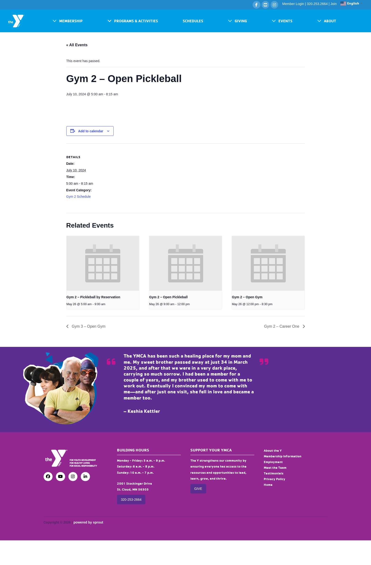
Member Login (293, 4)
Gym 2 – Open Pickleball (168, 297)
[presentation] (103, 263)
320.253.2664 (317, 4)
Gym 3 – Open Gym (88, 326)
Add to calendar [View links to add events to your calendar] (90, 131)
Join (334, 4)
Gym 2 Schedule (78, 196)
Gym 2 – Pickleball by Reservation (93, 297)
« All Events (77, 45)
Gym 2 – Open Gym (247, 297)
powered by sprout (88, 522)
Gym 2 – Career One (282, 326)
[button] (67, 20)
